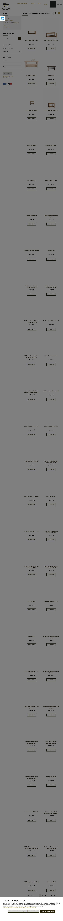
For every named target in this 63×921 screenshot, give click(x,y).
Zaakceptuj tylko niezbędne (17, 911)
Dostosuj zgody (33, 911)
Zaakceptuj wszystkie (47, 911)
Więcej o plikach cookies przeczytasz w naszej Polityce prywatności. (19, 908)
